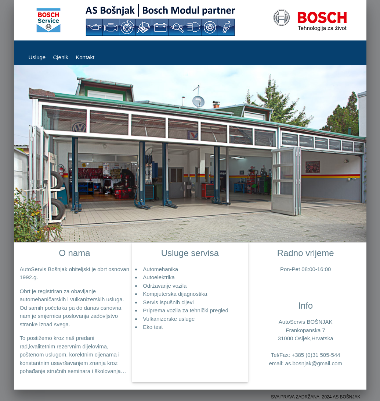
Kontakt (85, 57)
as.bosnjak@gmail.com (312, 363)
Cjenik (60, 57)
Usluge (37, 57)
